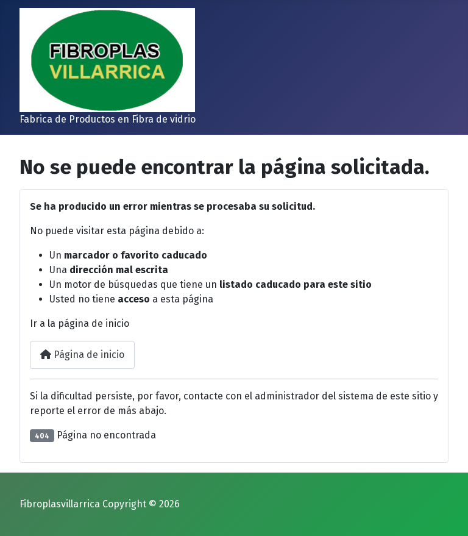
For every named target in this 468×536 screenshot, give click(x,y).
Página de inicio (82, 354)
